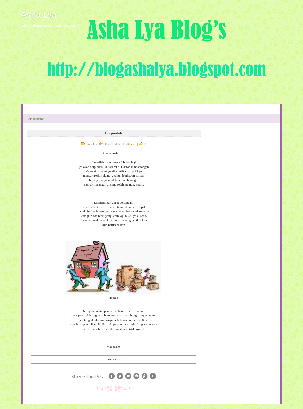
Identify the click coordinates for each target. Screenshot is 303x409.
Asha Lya (39, 15)
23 (131, 143)
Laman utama (35, 118)
